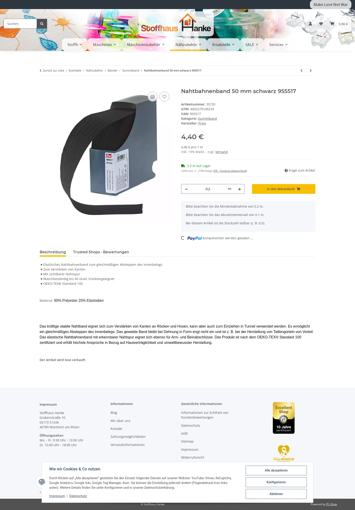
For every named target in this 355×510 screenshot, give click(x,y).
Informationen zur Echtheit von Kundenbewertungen (204, 414)
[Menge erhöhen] (240, 189)
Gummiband (207, 118)
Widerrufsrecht (192, 457)
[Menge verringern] (186, 189)
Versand (221, 152)
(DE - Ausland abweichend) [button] (230, 171)
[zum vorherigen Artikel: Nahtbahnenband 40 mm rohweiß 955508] (301, 70)
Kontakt (116, 428)
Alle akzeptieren (276, 470)
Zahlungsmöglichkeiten (128, 436)
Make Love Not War (331, 4)
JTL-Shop (331, 504)
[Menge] (208, 189)
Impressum (57, 496)
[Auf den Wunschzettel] (164, 97)
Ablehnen (276, 494)
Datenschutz (78, 496)
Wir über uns (120, 421)
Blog (113, 412)
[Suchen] (20, 24)
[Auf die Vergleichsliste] (153, 97)
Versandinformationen (127, 445)
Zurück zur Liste (53, 70)
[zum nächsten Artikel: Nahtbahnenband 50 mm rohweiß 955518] (310, 70)
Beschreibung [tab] (53, 252)
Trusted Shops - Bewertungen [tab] (101, 252)
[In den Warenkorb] (43, 85)
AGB (184, 433)
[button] (310, 24)
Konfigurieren (276, 482)
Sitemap (187, 441)
